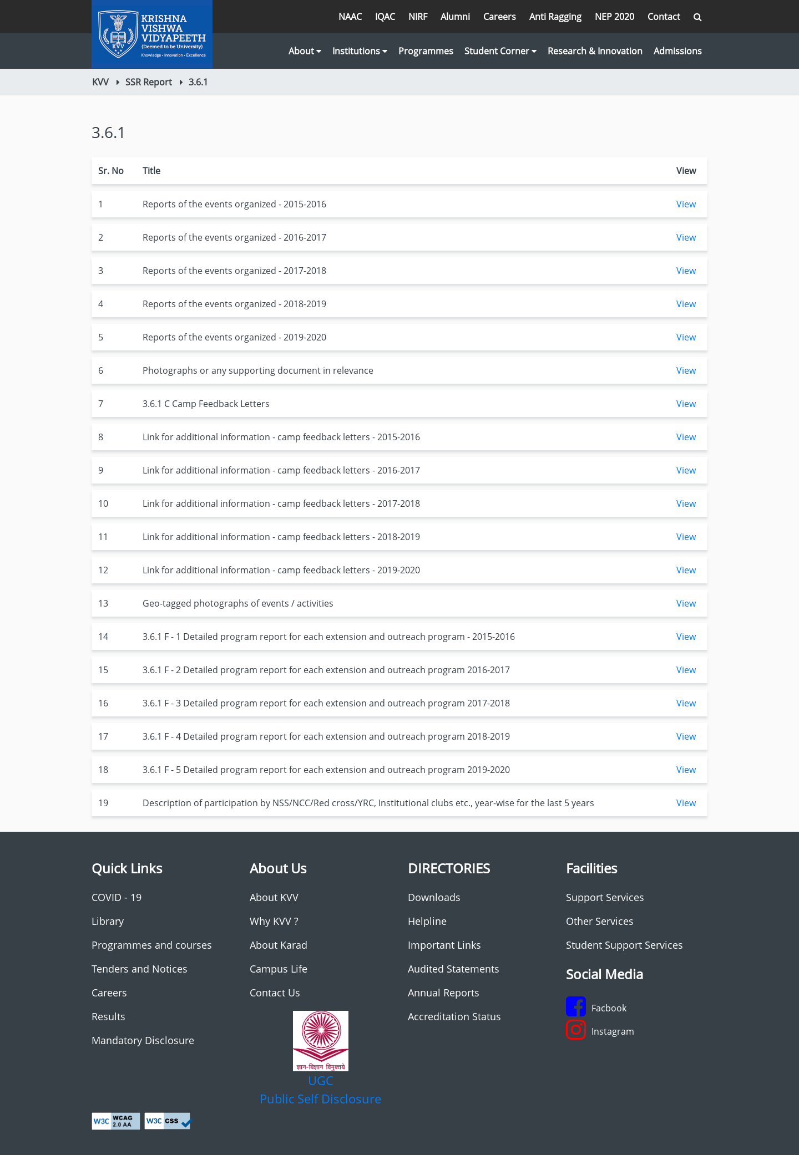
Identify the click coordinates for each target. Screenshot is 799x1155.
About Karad (278, 945)
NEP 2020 (614, 17)
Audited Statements (453, 968)
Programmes (425, 51)
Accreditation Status (454, 1016)
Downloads (434, 897)
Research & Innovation (595, 51)
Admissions (678, 51)
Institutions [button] (359, 51)
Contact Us (275, 992)
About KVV (274, 897)
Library (108, 921)
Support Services (605, 897)
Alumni (455, 17)
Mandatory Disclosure (143, 1040)
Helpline (427, 921)
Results (108, 1016)
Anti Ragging (555, 17)
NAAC (350, 17)
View (686, 204)
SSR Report (148, 82)
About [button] (305, 51)
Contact (664, 17)
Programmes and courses (152, 945)
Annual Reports (443, 992)
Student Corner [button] (500, 51)
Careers (499, 17)
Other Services (600, 921)
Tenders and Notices (140, 968)
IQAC (385, 17)
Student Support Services (624, 945)
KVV (100, 82)
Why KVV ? (274, 921)
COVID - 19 (116, 897)
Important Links (444, 945)
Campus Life (278, 968)
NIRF (417, 17)
